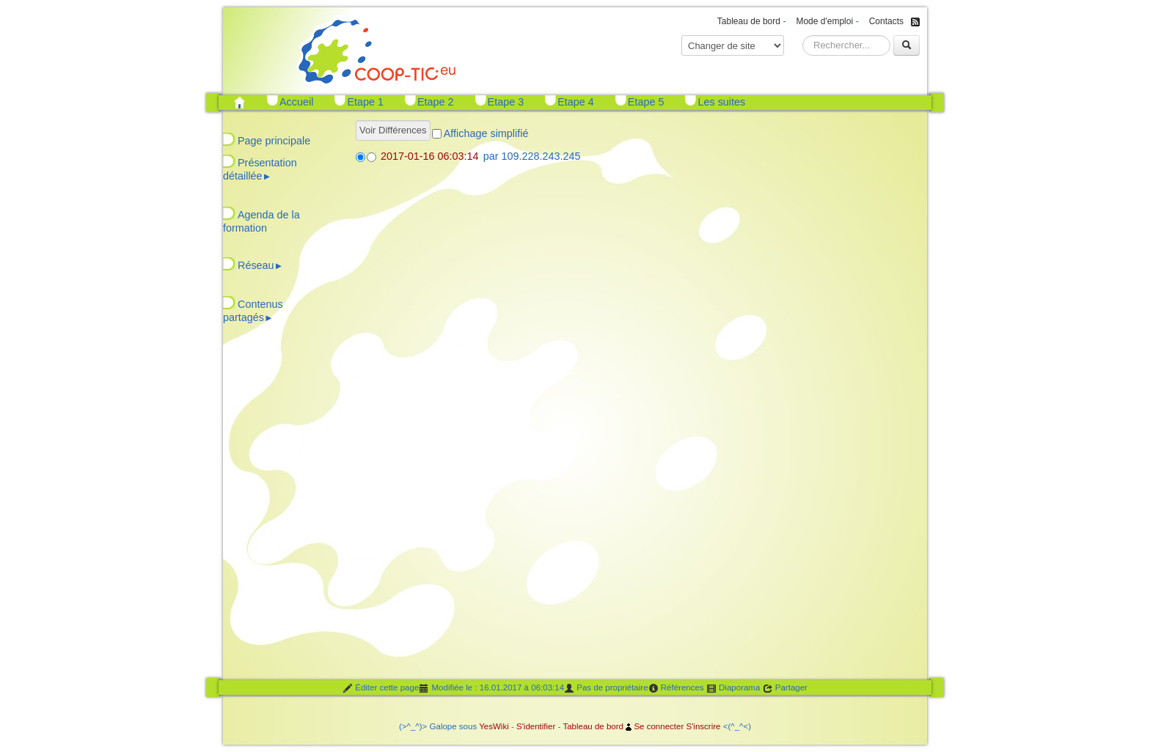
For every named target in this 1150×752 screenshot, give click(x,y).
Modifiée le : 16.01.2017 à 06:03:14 (491, 688)
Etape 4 (575, 102)
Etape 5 (646, 102)
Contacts (886, 21)
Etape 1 (365, 102)
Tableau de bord (748, 21)
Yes (486, 726)
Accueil (296, 102)
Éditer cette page (381, 688)
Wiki (501, 726)
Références (676, 688)
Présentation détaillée (260, 169)
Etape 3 (506, 102)
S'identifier (535, 726)
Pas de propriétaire (606, 688)
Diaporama (733, 688)
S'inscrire (703, 726)
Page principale (274, 141)
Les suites (721, 102)
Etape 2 (435, 102)
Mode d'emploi (824, 21)
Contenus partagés (253, 310)
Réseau (260, 265)
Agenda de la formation (261, 221)
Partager (785, 688)
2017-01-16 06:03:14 (430, 156)
